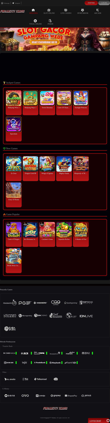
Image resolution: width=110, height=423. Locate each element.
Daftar (91, 3)
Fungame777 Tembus (50, 417)
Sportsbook (82, 11)
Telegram (16, 3)
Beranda (33, 11)
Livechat (98, 421)
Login (104, 3)
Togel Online (35, 22)
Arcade (97, 11)
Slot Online (49, 11)
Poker (50, 22)
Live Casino (66, 11)
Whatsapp (5, 3)
